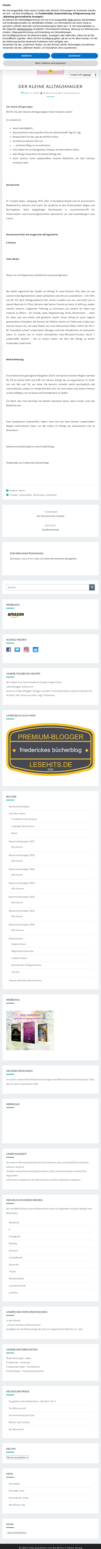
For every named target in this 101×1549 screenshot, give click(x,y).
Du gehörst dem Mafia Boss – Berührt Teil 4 (32, 1401)
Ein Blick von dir (17, 1408)
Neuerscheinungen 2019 (22, 855)
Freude (13, 494)
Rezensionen (16, 938)
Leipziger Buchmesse (22, 826)
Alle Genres (17, 888)
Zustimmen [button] (74, 55)
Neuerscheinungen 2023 (22, 882)
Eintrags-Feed (16, 1490)
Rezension (39, 494)
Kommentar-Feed (18, 1497)
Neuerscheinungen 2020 (22, 869)
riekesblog (50, 93)
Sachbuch (51, 494)
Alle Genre (17, 846)
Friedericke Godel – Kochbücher (23, 1366)
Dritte (70, 20)
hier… (81, 1329)
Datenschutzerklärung (16, 1533)
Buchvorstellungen (19, 806)
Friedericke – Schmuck (18, 1362)
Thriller (15, 972)
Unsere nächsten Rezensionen (25, 980)
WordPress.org (17, 1504)
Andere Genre (17, 490)
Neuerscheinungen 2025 (22, 910)
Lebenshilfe (25, 494)
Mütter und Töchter (19, 1422)
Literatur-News (17, 813)
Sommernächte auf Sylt (22, 1415)
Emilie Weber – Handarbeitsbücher (25, 1371)
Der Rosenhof (16, 1429)
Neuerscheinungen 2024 (22, 896)
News (14, 833)
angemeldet (27, 558)
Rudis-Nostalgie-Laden (18, 1358)
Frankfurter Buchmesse (24, 819)
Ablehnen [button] (26, 55)
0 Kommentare (70, 93)
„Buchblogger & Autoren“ (20, 686)
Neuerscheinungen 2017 (22, 841)
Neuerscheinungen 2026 (22, 924)
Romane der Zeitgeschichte (26, 965)
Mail (36, 1083)
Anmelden (14, 1483)
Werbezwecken (24, 29)
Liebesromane (19, 958)
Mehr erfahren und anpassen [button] (50, 63)
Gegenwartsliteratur (22, 951)
